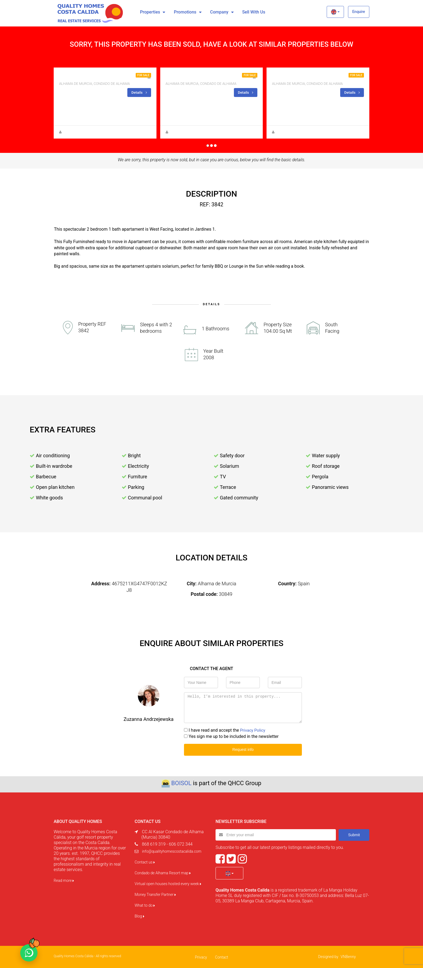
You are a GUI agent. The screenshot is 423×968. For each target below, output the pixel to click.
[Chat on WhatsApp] (28, 953)
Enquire (358, 11)
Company (219, 12)
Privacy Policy (253, 729)
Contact (221, 956)
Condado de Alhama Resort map (163, 872)
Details (139, 92)
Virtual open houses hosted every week (168, 883)
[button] (335, 12)
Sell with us (253, 12)
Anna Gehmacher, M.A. (80, 132)
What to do (145, 905)
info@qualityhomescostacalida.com (171, 851)
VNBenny (348, 956)
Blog (139, 915)
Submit (354, 834)
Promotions (185, 12)
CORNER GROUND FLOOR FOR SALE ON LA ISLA (318, 76)
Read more (64, 880)
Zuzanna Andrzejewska (186, 132)
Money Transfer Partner (155, 894)
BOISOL (181, 782)
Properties (150, 12)
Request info (243, 749)
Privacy (201, 956)
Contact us (145, 861)
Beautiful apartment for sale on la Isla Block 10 (222, 76)
